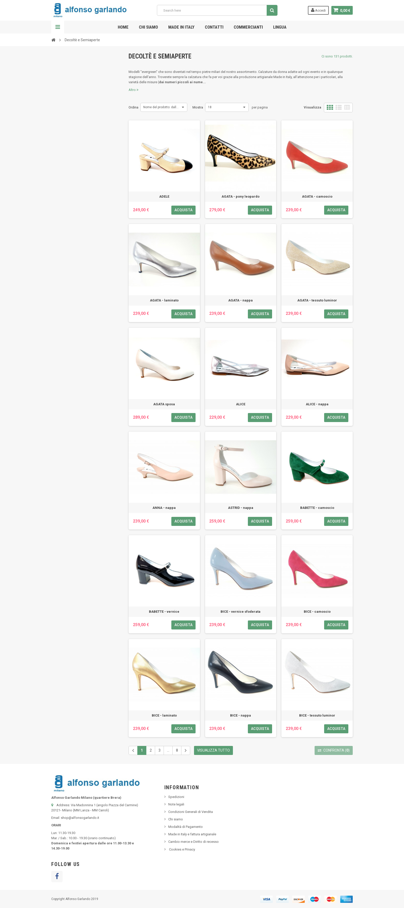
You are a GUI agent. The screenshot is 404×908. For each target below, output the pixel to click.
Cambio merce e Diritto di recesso (193, 842)
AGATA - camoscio (317, 196)
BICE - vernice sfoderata (240, 611)
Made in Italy (181, 27)
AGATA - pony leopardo (240, 196)
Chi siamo (148, 27)
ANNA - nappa (164, 508)
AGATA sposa (164, 404)
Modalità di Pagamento (185, 827)
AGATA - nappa (240, 300)
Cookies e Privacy (181, 849)
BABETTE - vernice (164, 611)
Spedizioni (176, 797)
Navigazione (57, 27)
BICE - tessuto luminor (317, 715)
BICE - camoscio (317, 611)
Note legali (176, 804)
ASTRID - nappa (240, 508)
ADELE (164, 196)
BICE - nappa (240, 715)
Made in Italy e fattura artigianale (192, 834)
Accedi (318, 10)
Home (123, 27)
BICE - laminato (164, 715)
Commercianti (248, 27)
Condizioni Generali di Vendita (190, 812)
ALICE (240, 404)
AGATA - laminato (164, 300)
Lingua (280, 27)
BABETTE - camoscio (317, 508)
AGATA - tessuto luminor (317, 300)
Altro (133, 90)
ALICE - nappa (317, 404)
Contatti (214, 27)
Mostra (197, 107)
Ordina (133, 107)
